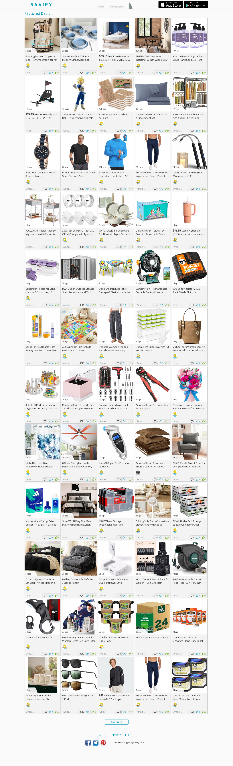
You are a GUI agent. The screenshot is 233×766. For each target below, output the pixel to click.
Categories (117, 6)
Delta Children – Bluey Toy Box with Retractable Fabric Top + (150, 234)
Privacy (116, 735)
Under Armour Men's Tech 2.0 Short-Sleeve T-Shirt (78, 174)
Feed (128, 735)
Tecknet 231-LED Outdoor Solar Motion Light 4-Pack (186, 697)
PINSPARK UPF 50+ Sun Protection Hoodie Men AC (113, 174)
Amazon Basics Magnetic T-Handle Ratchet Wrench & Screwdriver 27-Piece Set (114, 408)
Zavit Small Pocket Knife (38, 637)
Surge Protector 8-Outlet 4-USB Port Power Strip (113, 581)
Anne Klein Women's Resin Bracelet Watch (40, 174)
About (103, 735)
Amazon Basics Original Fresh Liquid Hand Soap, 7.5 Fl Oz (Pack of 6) (189, 60)
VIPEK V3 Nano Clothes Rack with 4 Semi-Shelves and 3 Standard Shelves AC (188, 118)
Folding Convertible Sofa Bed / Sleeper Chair (78, 581)
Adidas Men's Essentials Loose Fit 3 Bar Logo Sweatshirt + (115, 699)
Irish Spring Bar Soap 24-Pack (152, 637)
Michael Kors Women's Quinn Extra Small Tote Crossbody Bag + (189, 350)
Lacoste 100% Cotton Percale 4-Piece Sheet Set (151, 116)
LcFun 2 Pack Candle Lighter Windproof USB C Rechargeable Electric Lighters (189, 176)
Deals (100, 6)
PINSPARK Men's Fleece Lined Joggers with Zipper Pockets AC (152, 176)
